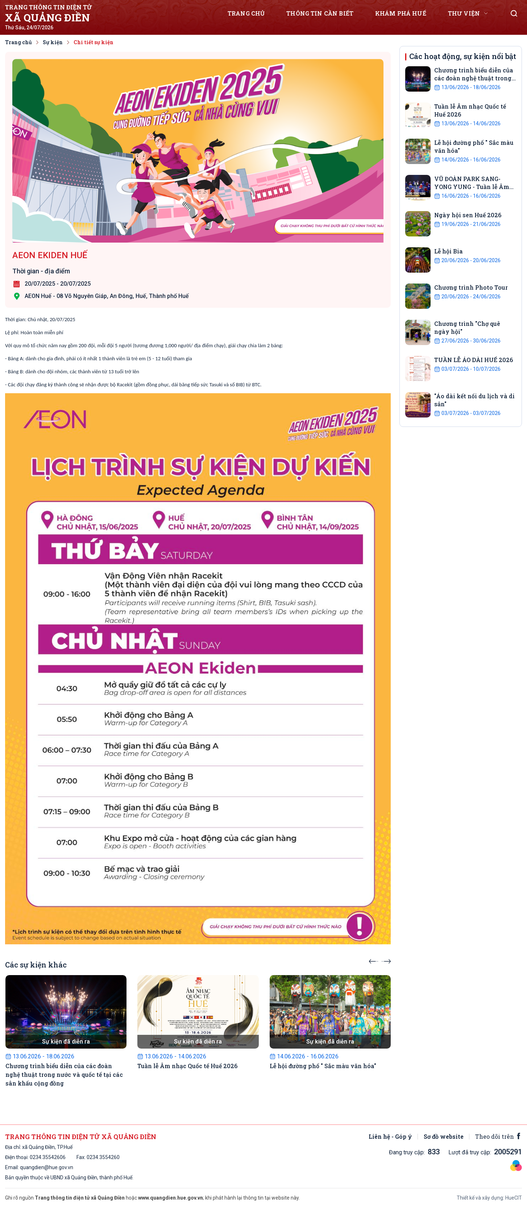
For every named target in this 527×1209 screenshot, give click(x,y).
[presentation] (373, 959)
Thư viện (464, 13)
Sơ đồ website (444, 1136)
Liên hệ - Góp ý (390, 1136)
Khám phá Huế (400, 13)
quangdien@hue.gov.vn (46, 1167)
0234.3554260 (46, 1157)
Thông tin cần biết (319, 13)
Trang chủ (246, 13)
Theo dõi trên (498, 1136)
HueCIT (513, 1198)
